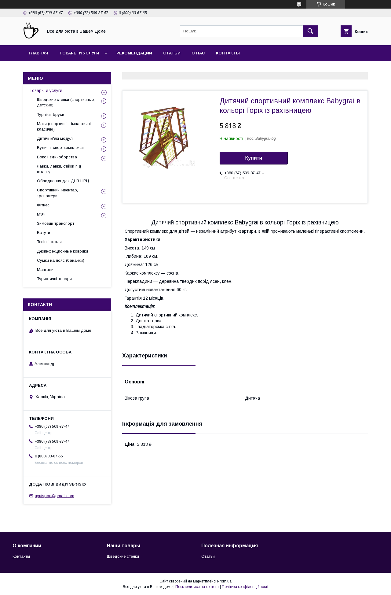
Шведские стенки (123, 556)
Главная (38, 53)
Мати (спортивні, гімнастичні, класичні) (64, 126)
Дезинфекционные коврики (62, 251)
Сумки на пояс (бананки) (60, 260)
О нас (198, 53)
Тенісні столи (49, 241)
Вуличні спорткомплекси (60, 147)
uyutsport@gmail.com (54, 495)
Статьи (172, 53)
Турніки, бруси (50, 114)
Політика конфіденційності (245, 587)
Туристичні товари (54, 278)
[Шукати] (310, 31)
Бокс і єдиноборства (57, 157)
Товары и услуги (79, 53)
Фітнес (43, 205)
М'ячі (41, 214)
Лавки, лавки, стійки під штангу (59, 169)
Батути (43, 232)
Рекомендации (134, 53)
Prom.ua (224, 581)
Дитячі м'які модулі (55, 138)
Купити (253, 158)
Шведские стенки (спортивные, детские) (66, 102)
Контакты (228, 53)
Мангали (45, 269)
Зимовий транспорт (55, 223)
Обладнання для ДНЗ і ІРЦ (63, 181)
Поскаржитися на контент (197, 587)
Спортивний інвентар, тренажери (57, 193)
